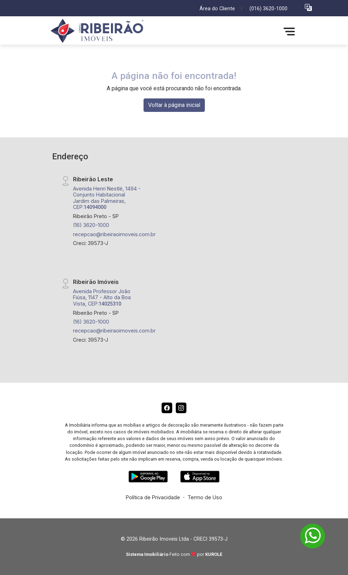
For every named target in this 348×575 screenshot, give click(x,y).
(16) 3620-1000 (91, 225)
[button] (308, 7)
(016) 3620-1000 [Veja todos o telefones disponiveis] (268, 9)
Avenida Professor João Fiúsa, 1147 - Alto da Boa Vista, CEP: (102, 297)
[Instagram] (181, 408)
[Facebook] (167, 408)
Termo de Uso (204, 497)
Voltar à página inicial (174, 105)
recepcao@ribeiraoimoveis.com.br (114, 234)
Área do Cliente (217, 9)
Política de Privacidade (153, 497)
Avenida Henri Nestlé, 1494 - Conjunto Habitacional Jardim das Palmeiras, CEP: (107, 198)
